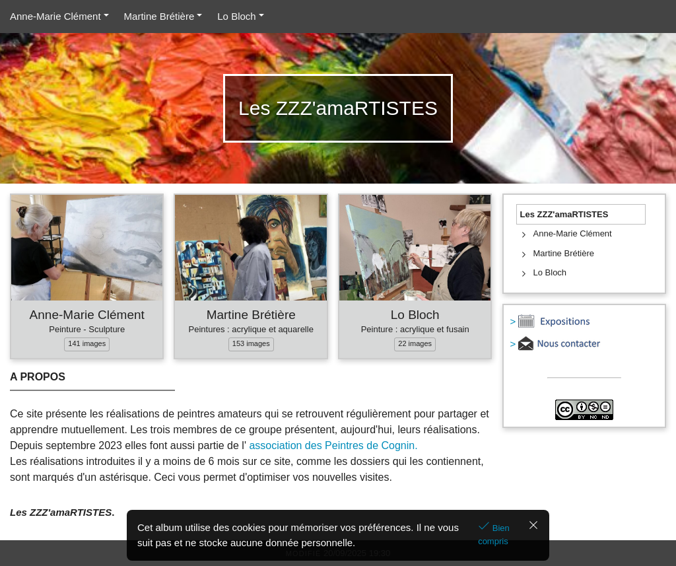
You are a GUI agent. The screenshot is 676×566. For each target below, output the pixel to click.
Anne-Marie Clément (55, 16)
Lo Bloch (236, 16)
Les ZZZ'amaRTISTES (564, 214)
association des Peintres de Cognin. (333, 445)
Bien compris (494, 534)
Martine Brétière (159, 16)
